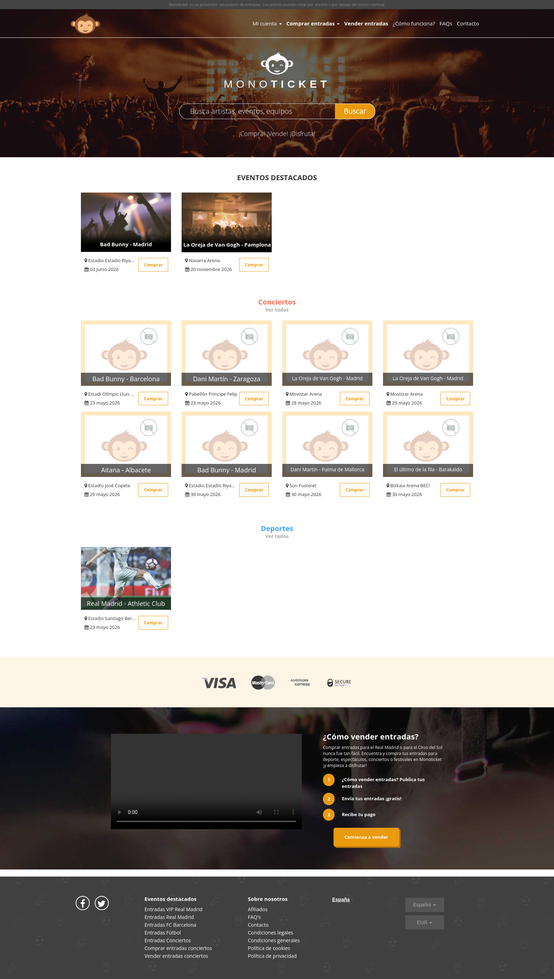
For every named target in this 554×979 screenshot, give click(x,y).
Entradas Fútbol (163, 932)
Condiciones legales (270, 932)
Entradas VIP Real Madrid (173, 909)
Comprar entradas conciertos (178, 948)
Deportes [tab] (277, 528)
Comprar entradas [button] (313, 23)
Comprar (153, 265)
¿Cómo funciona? (414, 23)
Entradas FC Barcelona (170, 924)
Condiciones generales (274, 940)
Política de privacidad (272, 956)
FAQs (446, 23)
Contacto (468, 23)
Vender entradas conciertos (176, 956)
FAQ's (254, 917)
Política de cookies (269, 948)
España (341, 899)
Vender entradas (366, 23)
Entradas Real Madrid (169, 917)
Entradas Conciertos (168, 940)
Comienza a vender (366, 837)
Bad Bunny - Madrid (126, 244)
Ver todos (277, 309)
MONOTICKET (85, 24)
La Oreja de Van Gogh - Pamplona (227, 244)
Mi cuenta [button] (267, 23)
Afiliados (258, 909)
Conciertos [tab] (277, 302)
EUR (424, 922)
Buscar (355, 111)
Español (424, 905)
